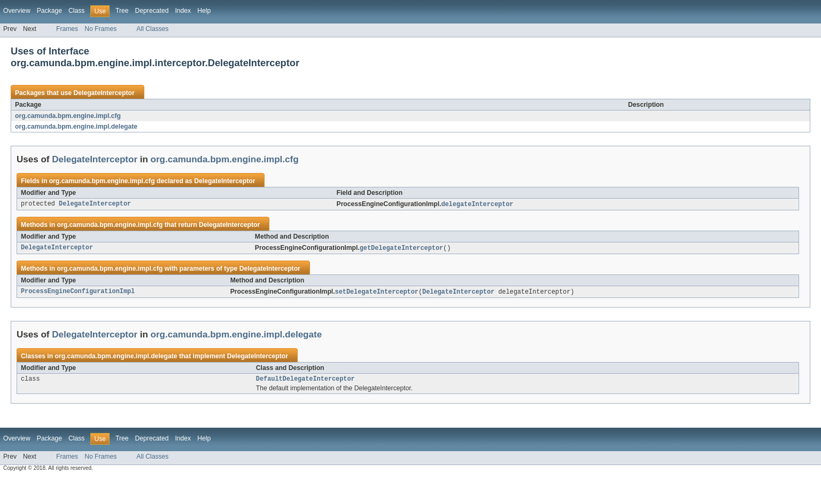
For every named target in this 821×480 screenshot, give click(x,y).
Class (76, 10)
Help (204, 10)
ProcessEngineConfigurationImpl (78, 293)
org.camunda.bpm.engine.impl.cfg (68, 116)
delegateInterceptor (477, 204)
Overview (16, 10)
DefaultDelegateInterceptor (305, 381)
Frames (67, 29)
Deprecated (152, 10)
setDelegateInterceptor (377, 293)
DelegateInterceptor (103, 93)
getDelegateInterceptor (401, 249)
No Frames (100, 29)
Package (49, 10)
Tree (122, 10)
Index (183, 10)
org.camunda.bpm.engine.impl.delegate (76, 126)
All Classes (152, 29)
